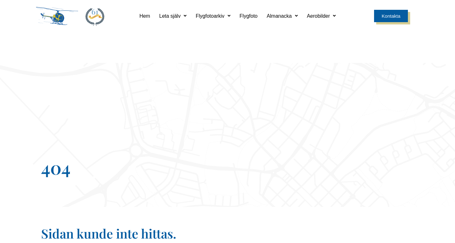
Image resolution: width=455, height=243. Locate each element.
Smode (408, 232)
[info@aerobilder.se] (274, 173)
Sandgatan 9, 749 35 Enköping (180, 188)
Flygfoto (249, 15)
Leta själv (172, 15)
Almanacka (282, 15)
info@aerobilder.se (275, 188)
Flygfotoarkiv (212, 15)
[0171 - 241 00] (369, 173)
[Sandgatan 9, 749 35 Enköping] (180, 173)
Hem (143, 15)
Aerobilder (322, 15)
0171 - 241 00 (370, 188)
